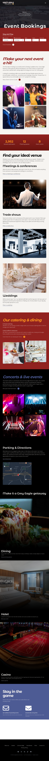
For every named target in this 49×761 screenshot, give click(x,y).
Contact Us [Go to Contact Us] (41, 745)
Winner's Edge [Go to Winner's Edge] (20, 745)
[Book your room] (4, 618)
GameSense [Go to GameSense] (29, 745)
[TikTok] (27, 751)
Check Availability (8, 45)
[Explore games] (4, 680)
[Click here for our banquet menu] (14, 337)
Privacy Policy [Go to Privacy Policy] (24, 747)
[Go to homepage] (8, 3)
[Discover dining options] (6, 557)
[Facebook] (18, 751)
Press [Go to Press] (35, 745)
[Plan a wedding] (7, 305)
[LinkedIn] (24, 751)
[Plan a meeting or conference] (11, 174)
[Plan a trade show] (8, 226)
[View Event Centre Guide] (12, 80)
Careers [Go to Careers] (13, 745)
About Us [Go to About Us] (7, 745)
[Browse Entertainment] (11, 389)
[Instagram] (21, 751)
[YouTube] (30, 751)
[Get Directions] (7, 459)
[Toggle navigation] (45, 3)
